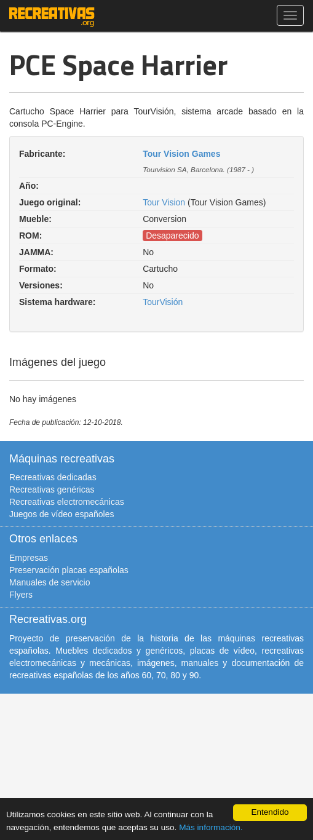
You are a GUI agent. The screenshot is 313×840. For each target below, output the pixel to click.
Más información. (211, 827)
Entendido (269, 812)
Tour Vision (164, 202)
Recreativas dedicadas (53, 477)
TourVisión (163, 302)
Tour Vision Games (181, 154)
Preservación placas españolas (69, 570)
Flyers (21, 595)
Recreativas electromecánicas (66, 502)
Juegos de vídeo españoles (61, 514)
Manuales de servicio (49, 582)
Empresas (28, 558)
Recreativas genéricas (52, 489)
